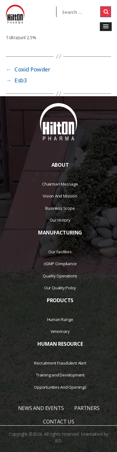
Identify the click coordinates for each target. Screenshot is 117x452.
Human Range (60, 319)
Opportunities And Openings (60, 387)
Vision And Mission (60, 196)
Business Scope (60, 208)
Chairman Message (60, 184)
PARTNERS (86, 408)
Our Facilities (59, 252)
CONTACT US (58, 421)
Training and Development (60, 375)
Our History (60, 220)
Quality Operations (60, 276)
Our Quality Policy (60, 288)
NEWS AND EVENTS (41, 408)
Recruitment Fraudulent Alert (60, 363)
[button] (106, 26)
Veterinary (60, 331)
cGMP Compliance (60, 263)
